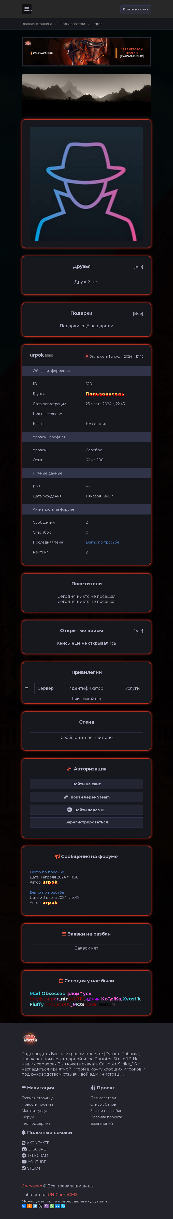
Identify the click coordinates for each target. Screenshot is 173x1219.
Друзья (82, 266)
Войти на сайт (136, 9)
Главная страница (37, 24)
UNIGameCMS (63, 1194)
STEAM (31, 1168)
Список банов (103, 1104)
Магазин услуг (35, 1110)
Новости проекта (37, 1104)
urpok (50, 882)
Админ (92, 999)
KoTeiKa (111, 999)
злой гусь (79, 993)
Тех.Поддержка (36, 1123)
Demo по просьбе (102, 542)
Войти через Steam (87, 797)
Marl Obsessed (48, 993)
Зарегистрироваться (86, 822)
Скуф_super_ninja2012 (57, 999)
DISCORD (34, 1149)
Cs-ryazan (32, 1186)
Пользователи (72, 24)
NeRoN (106, 1004)
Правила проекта (106, 1117)
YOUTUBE (34, 1162)
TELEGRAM (35, 1155)
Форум (28, 1117)
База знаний (101, 1123)
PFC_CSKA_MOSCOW (71, 1004)
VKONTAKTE (35, 1143)
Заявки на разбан (106, 1110)
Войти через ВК (86, 810)
